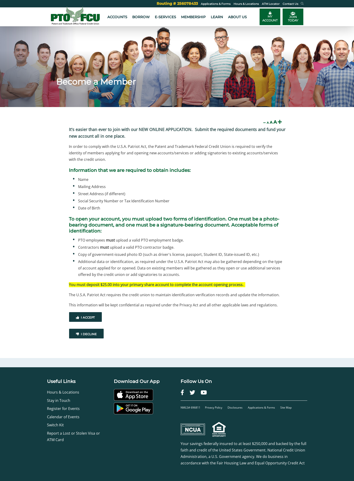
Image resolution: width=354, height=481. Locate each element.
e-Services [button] (165, 17)
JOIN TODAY (293, 17)
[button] (302, 3)
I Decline (86, 334)
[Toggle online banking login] (270, 17)
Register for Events (63, 408)
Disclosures (235, 407)
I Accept (85, 317)
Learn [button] (217, 17)
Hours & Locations (63, 392)
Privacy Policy (214, 407)
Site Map (286, 407)
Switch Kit (55, 424)
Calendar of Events (63, 416)
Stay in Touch (58, 400)
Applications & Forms (261, 407)
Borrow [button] (141, 17)
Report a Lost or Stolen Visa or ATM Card (73, 436)
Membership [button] (193, 17)
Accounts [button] (117, 17)
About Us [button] (237, 17)
